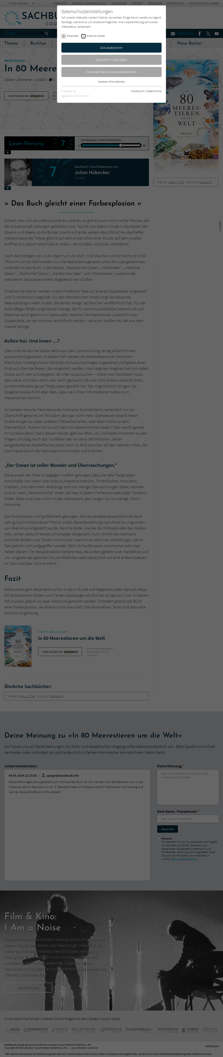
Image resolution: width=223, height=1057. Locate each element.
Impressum (138, 91)
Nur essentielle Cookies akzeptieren (111, 72)
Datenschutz (154, 91)
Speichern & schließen (111, 59)
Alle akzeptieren (111, 47)
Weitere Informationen (111, 82)
